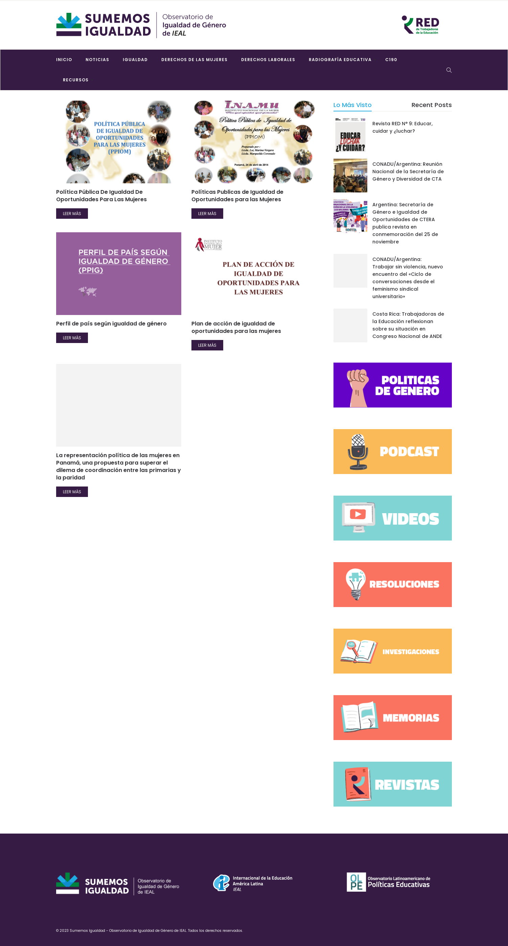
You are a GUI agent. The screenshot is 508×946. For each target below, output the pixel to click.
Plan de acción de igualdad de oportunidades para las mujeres (236, 327)
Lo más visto (352, 105)
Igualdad (135, 59)
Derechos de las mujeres (194, 59)
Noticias (97, 59)
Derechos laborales (268, 59)
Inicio (64, 59)
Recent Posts (432, 105)
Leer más (72, 213)
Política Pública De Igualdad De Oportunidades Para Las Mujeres (101, 195)
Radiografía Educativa (340, 59)
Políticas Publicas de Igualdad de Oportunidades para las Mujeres (237, 195)
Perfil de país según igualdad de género (111, 323)
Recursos (76, 80)
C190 (391, 59)
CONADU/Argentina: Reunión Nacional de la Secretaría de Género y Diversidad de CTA (408, 171)
